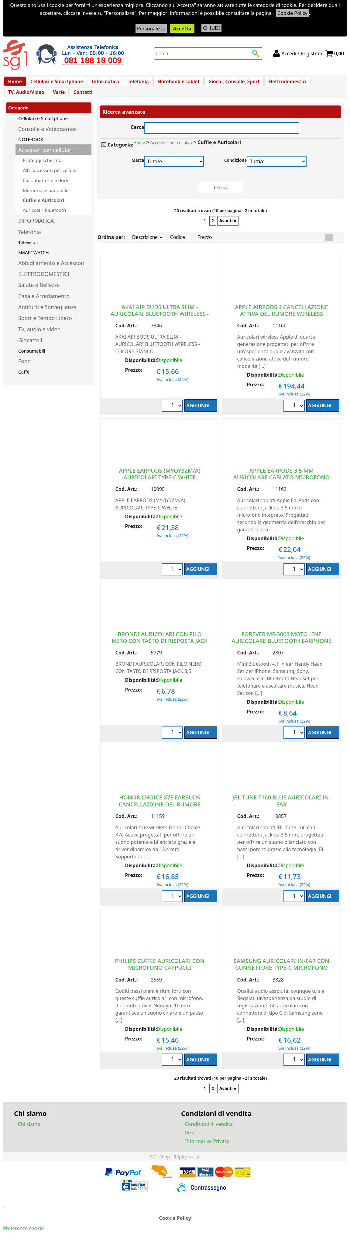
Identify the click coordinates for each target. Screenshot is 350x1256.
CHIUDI (211, 28)
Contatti (36, 99)
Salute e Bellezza (39, 294)
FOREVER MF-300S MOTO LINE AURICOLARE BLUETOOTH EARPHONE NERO (281, 649)
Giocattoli (30, 349)
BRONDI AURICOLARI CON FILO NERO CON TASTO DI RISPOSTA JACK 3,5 (160, 649)
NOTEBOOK (30, 148)
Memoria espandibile (45, 199)
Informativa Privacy (207, 1150)
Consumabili (31, 360)
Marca (138, 169)
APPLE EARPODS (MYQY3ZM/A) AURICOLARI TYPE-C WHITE (159, 482)
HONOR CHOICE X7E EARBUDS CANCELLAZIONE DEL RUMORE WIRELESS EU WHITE (160, 812)
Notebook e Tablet (173, 84)
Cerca (137, 135)
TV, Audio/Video (323, 84)
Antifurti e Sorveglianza (47, 316)
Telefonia (133, 84)
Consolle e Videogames (47, 138)
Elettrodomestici (279, 84)
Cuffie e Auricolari (43, 209)
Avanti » (227, 229)
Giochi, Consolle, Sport (226, 84)
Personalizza (151, 28)
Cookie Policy (292, 13)
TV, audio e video (39, 338)
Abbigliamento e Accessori (51, 272)
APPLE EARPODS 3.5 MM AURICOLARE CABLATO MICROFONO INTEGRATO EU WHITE (281, 485)
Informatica (102, 84)
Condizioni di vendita (209, 1133)
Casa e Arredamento (44, 305)
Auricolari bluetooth (44, 219)
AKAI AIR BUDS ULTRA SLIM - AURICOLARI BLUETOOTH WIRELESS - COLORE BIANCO (160, 322)
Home (15, 84)
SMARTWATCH (33, 261)
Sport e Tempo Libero (45, 327)
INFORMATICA (36, 229)
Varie (14, 99)
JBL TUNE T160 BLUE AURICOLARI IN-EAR (281, 809)
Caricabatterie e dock (46, 189)
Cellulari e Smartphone (55, 84)
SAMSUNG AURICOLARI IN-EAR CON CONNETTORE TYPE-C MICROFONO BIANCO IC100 (281, 976)
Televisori (28, 251)
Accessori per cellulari (45, 159)
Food (24, 370)
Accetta (182, 28)
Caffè (23, 381)
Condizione (235, 169)
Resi (189, 1141)
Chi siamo (29, 1133)
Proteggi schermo (42, 169)
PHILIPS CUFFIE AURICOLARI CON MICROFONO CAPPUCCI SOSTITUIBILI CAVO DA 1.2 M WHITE (160, 976)
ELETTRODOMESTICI (43, 283)
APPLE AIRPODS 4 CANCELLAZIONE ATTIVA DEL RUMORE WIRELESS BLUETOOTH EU (281, 322)
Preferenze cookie (23, 1237)
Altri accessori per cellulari (51, 179)
